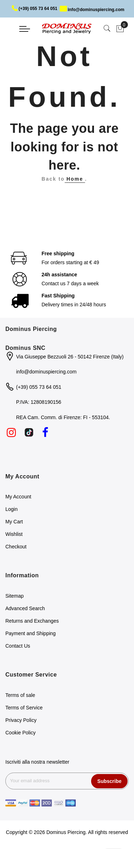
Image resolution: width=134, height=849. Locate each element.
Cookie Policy (20, 732)
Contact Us (17, 646)
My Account (18, 496)
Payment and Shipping (30, 633)
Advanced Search (25, 608)
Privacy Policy (20, 720)
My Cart (14, 521)
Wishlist (14, 534)
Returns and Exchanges (32, 621)
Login (11, 509)
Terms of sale (20, 695)
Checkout (15, 546)
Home (74, 179)
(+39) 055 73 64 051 (34, 8)
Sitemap (14, 596)
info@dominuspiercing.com (92, 9)
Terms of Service (24, 707)
